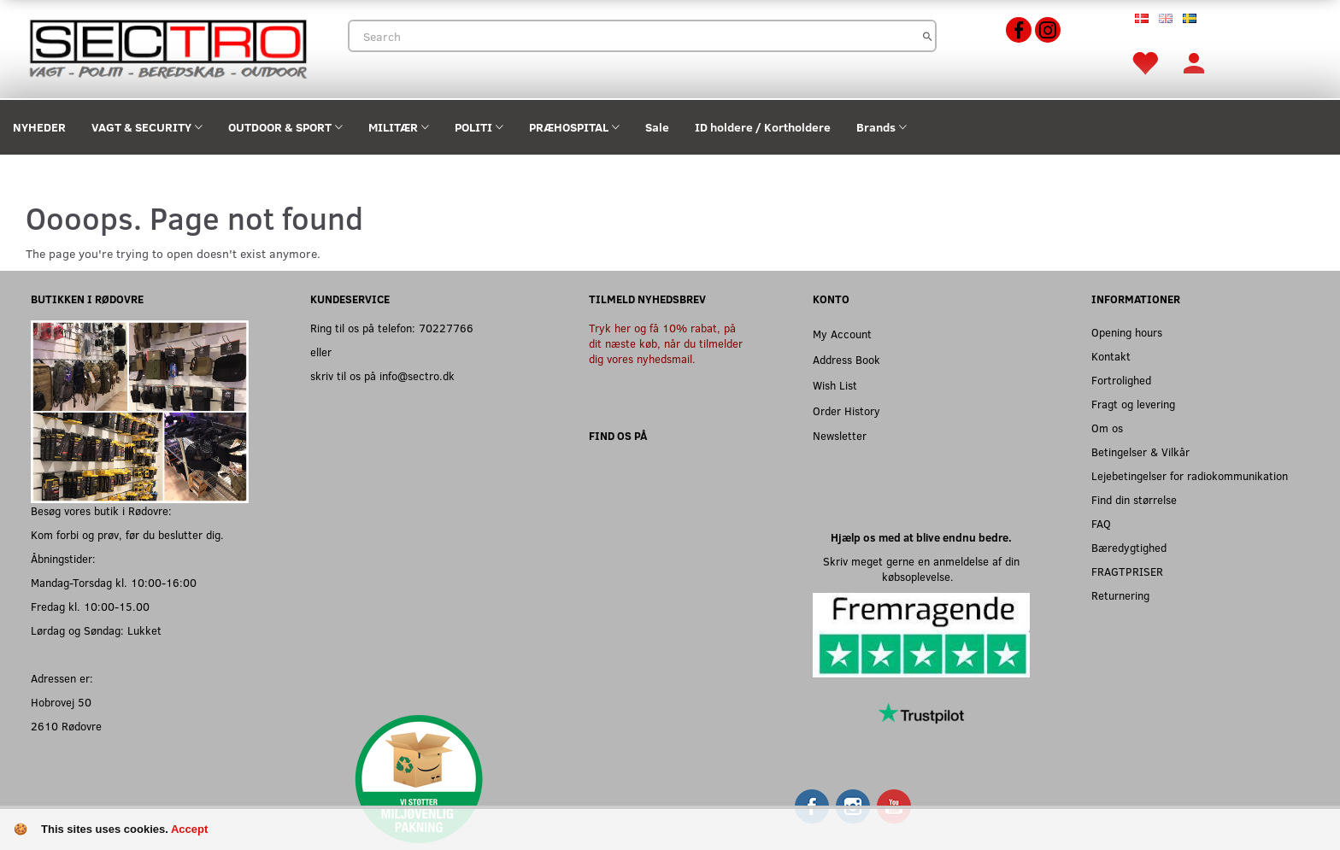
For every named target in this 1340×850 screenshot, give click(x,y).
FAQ (1101, 523)
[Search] (927, 35)
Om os (1107, 427)
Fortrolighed (1121, 379)
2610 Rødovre (66, 725)
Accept (189, 829)
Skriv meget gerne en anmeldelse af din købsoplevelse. (921, 568)
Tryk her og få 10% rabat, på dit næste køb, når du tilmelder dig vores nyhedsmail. (666, 343)
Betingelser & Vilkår (1140, 451)
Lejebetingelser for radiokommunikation (1189, 475)
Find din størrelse (1134, 499)
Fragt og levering (1133, 403)
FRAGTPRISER (1127, 571)
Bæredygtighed (1129, 547)
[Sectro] (167, 47)
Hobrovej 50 (61, 702)
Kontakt (1111, 356)
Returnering (1120, 595)
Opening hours (1126, 332)
